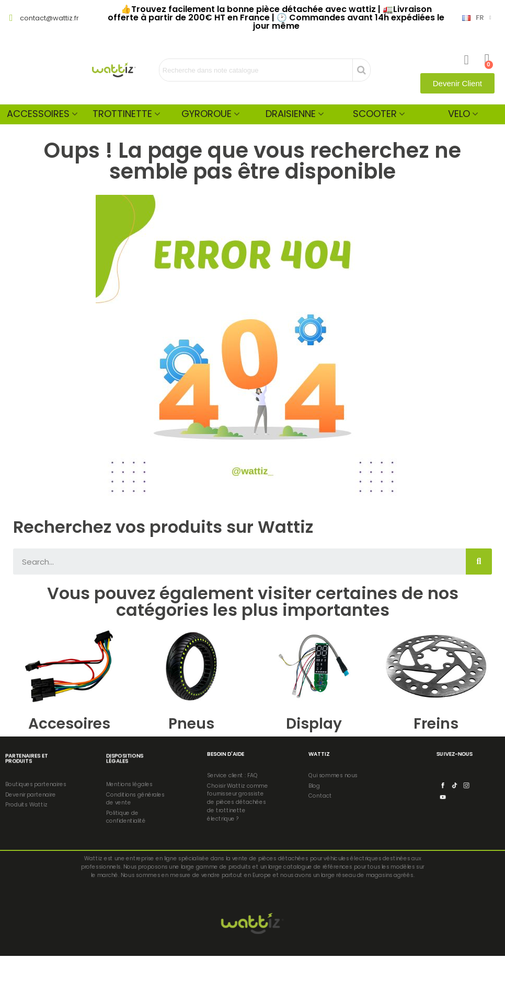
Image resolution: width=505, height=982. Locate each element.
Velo (459, 113)
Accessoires (38, 113)
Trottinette (122, 113)
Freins (436, 724)
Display (314, 724)
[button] (457, 83)
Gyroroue (206, 113)
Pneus (191, 724)
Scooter (375, 113)
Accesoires (69, 724)
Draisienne (291, 113)
